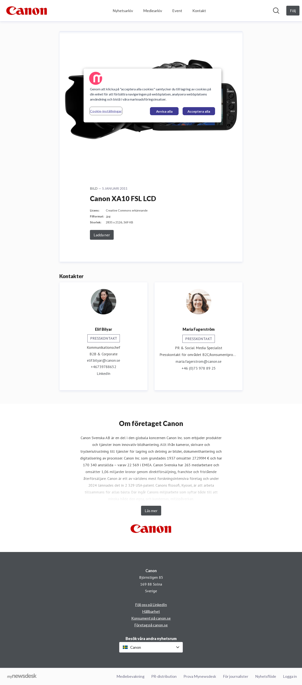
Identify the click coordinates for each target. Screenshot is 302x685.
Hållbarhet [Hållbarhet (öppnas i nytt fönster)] (151, 611)
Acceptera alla (198, 111)
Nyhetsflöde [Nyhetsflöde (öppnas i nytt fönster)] (265, 676)
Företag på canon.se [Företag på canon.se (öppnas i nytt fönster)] (151, 625)
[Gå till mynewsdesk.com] (22, 676)
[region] (152, 95)
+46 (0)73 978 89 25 (199, 368)
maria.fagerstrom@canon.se (198, 361)
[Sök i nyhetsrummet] (276, 10)
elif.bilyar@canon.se (103, 360)
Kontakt (199, 10)
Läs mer (151, 510)
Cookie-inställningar (106, 111)
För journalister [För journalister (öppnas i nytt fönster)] (235, 676)
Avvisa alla (164, 111)
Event (177, 10)
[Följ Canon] (292, 10)
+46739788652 (103, 366)
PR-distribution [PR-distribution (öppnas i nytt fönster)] (164, 676)
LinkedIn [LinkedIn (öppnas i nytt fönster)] (103, 373)
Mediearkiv (152, 10)
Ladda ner (102, 235)
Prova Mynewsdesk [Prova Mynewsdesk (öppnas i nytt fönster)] (199, 676)
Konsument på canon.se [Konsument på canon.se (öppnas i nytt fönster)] (151, 618)
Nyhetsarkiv (123, 10)
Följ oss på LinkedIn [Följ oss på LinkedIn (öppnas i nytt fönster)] (151, 604)
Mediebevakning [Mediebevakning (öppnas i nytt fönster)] (130, 676)
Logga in (290, 676)
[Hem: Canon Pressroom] (27, 11)
